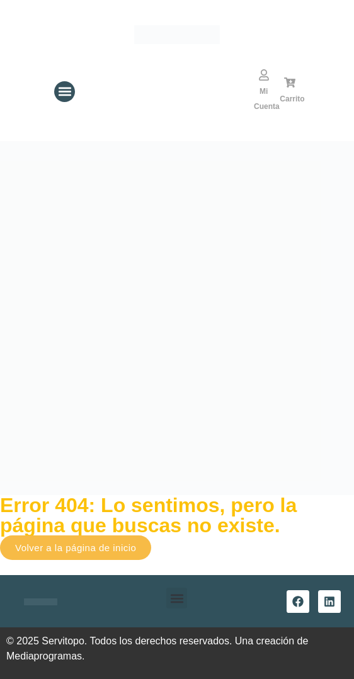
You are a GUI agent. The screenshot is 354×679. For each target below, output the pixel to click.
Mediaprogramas (44, 656)
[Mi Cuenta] (264, 75)
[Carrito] (289, 82)
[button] (64, 91)
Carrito (292, 98)
